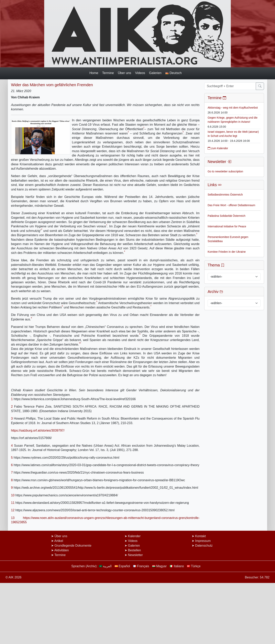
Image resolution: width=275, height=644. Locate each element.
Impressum (203, 540)
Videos (140, 73)
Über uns (124, 73)
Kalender (134, 536)
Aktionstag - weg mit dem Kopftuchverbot (233, 107)
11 (13, 502)
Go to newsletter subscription (225, 171)
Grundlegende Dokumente (72, 545)
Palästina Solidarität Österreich (226, 215)
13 (13, 518)
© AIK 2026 (13, 577)
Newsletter (135, 555)
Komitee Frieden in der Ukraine (227, 251)
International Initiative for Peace (227, 226)
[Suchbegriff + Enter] (230, 86)
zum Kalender (218, 148)
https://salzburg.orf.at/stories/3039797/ (37, 430)
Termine (108, 73)
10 (13, 495)
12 (13, 510)
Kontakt (200, 536)
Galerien (155, 73)
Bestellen (134, 550)
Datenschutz (204, 545)
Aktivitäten (61, 550)
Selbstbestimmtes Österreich (225, 194)
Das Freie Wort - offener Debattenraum (231, 205)
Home (93, 73)
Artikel (58, 540)
